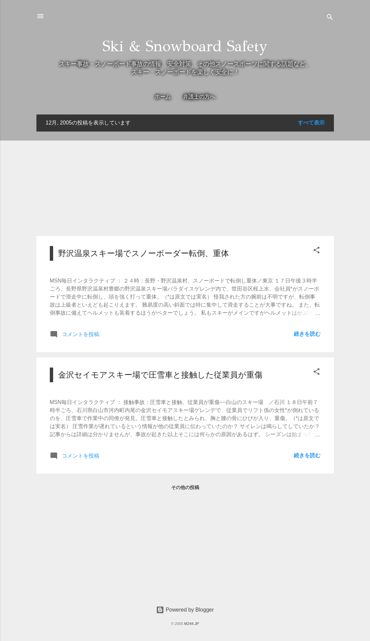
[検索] (330, 18)
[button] (317, 251)
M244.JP (191, 624)
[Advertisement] (185, 184)
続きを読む (307, 334)
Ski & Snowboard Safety (185, 46)
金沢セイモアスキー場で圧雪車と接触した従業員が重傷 (160, 374)
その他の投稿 (185, 487)
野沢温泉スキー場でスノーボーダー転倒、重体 (143, 253)
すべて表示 (311, 123)
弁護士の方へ (199, 96)
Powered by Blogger (185, 610)
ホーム (163, 96)
